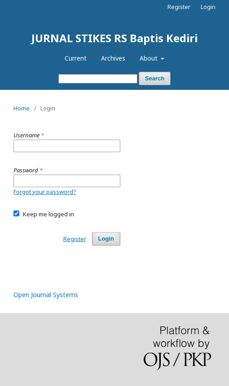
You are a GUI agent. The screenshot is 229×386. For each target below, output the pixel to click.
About (149, 58)
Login (208, 7)
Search (154, 78)
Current (76, 58)
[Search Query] (97, 78)
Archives (113, 58)
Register (178, 7)
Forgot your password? (44, 192)
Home (21, 108)
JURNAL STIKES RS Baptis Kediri (114, 38)
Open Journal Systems (45, 294)
